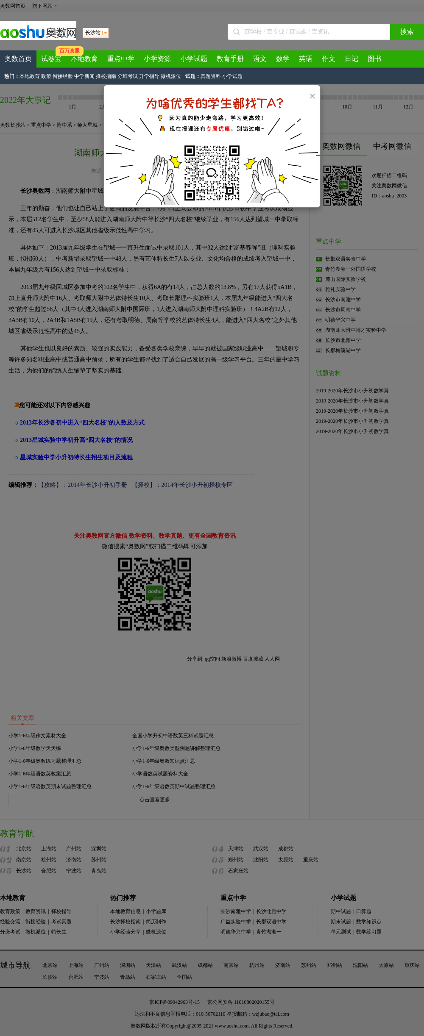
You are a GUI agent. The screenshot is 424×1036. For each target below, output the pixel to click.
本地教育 (84, 58)
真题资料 (211, 76)
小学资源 (157, 58)
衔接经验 (63, 76)
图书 (374, 58)
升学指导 (149, 76)
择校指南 (106, 76)
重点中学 (120, 58)
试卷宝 (51, 58)
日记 (351, 58)
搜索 (407, 31)
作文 (328, 58)
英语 (305, 58)
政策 (46, 76)
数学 (283, 58)
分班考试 (127, 76)
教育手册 (230, 58)
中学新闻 (84, 76)
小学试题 (193, 58)
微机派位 (171, 76)
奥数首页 (18, 58)
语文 (260, 58)
